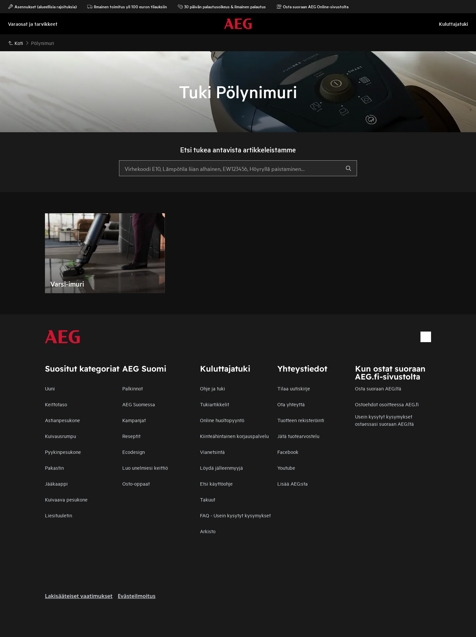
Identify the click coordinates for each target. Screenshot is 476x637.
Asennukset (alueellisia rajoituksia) (42, 6)
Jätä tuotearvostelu (298, 436)
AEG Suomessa (138, 404)
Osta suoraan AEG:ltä (378, 388)
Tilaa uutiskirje (293, 388)
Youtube (286, 467)
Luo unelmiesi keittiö (145, 467)
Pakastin (54, 467)
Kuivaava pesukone (66, 499)
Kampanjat (134, 420)
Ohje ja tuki (212, 388)
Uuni (50, 388)
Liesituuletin (58, 515)
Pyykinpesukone (63, 452)
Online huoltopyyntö (222, 420)
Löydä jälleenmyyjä (221, 467)
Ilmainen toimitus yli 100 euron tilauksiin (127, 6)
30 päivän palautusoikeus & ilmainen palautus (222, 6)
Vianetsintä (212, 452)
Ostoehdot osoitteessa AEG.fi (386, 404)
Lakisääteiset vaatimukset (78, 596)
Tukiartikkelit (214, 404)
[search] (348, 168)
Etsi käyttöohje (216, 483)
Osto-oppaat (136, 483)
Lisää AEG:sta (292, 483)
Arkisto (208, 531)
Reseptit (131, 436)
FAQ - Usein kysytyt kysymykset (235, 515)
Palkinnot (132, 388)
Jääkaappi (56, 483)
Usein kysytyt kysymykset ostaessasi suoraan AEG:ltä (384, 420)
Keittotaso (56, 404)
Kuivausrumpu (60, 436)
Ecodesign (133, 452)
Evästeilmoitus (136, 596)
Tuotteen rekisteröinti (300, 420)
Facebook (287, 452)
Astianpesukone (62, 420)
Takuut (207, 499)
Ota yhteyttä (291, 404)
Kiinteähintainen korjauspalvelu (234, 436)
